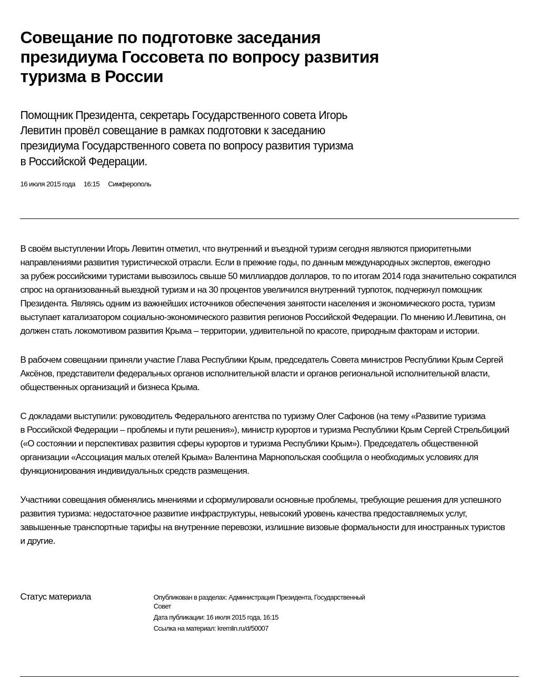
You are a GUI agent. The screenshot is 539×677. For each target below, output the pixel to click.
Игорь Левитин (135, 249)
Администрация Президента (269, 597)
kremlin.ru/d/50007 (242, 628)
